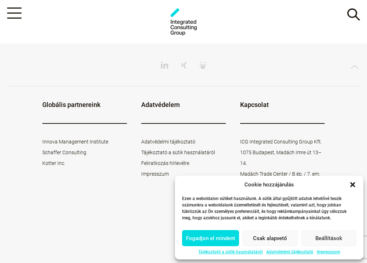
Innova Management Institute (75, 142)
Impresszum (328, 252)
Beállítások (328, 238)
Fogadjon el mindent (210, 238)
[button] (352, 184)
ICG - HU (183, 22)
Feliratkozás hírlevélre (165, 163)
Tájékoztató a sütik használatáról (230, 252)
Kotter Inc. (53, 163)
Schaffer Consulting (64, 152)
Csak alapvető (270, 238)
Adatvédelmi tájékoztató (289, 252)
